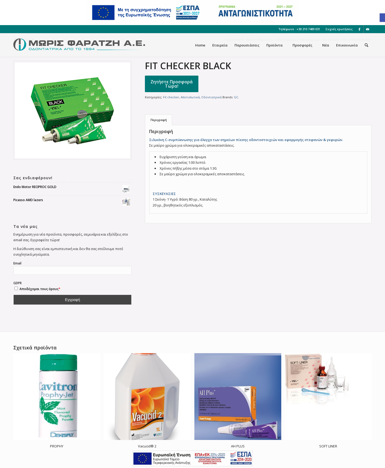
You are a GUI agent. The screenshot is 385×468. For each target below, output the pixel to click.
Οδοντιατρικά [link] (211, 97)
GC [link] (236, 97)
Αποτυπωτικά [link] (190, 97)
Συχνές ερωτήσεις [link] (339, 29)
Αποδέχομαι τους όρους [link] (39, 289)
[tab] (158, 119)
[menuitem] (338, 29)
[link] (382, 17)
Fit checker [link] (171, 97)
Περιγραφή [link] (159, 120)
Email (17, 263)
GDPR (36, 286)
